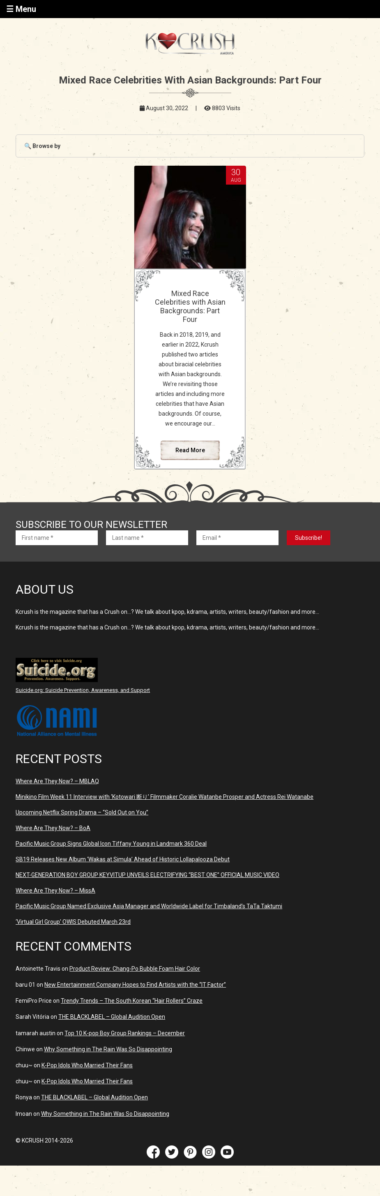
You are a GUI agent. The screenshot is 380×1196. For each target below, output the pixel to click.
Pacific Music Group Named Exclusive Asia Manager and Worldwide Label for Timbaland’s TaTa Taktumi (149, 906)
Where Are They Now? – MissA (55, 890)
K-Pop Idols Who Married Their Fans (87, 1065)
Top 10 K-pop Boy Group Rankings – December (124, 1033)
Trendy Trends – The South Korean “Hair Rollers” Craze (132, 1000)
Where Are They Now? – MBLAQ (57, 781)
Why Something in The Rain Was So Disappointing (108, 1049)
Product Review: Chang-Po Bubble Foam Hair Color (134, 968)
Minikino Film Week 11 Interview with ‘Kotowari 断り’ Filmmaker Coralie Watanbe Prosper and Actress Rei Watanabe (164, 796)
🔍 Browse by (42, 146)
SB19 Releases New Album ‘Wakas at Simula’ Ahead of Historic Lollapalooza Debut (123, 859)
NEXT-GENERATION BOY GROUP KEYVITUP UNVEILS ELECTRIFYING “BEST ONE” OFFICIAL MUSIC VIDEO (147, 875)
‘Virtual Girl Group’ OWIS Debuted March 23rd (73, 921)
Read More (190, 450)
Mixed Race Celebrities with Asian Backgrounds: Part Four (190, 306)
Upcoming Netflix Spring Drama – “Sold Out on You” (82, 812)
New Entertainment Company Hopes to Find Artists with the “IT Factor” (135, 984)
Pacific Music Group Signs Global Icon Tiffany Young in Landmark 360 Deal (111, 843)
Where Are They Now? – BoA (53, 828)
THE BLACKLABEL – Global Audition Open (111, 1016)
